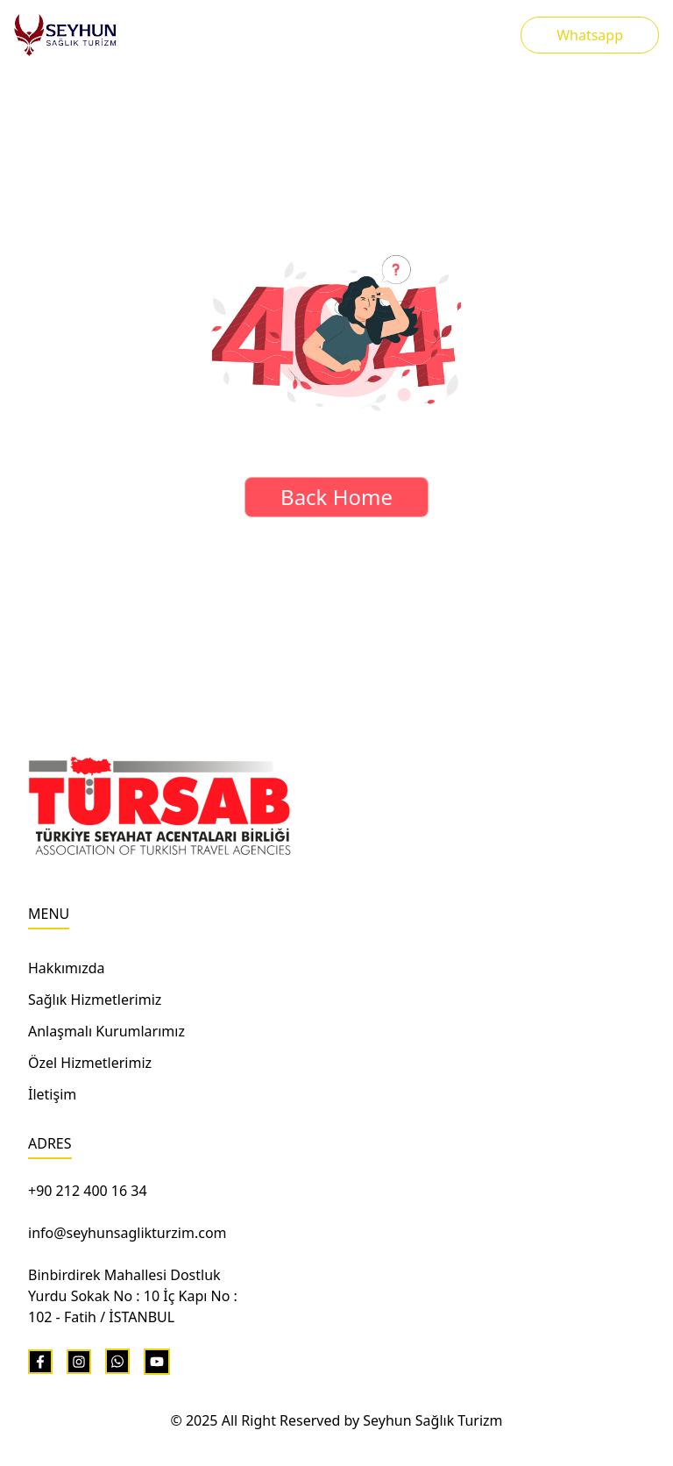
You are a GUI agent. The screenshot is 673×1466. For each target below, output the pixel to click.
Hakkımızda (66, 968)
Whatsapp (589, 35)
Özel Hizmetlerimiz (90, 1062)
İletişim (52, 1094)
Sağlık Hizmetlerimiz (94, 999)
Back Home (336, 496)
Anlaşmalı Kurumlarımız (106, 1031)
